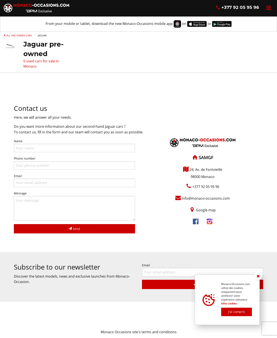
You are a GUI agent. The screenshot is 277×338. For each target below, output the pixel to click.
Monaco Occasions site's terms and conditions (139, 332)
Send (74, 229)
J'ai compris (236, 312)
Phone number (74, 163)
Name (74, 145)
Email (74, 180)
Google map (206, 210)
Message (74, 206)
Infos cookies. (229, 303)
